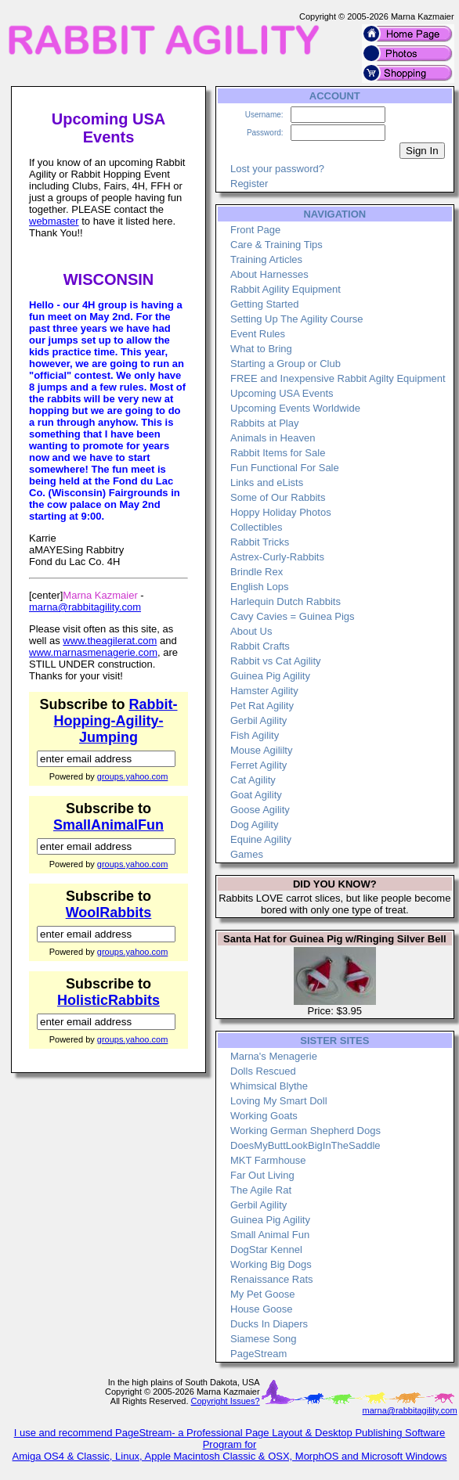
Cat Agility (253, 780)
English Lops (259, 586)
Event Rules (257, 334)
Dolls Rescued (263, 1071)
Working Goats (264, 1116)
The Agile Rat (260, 1190)
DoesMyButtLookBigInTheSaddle (305, 1145)
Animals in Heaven (272, 438)
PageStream (258, 1353)
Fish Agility (254, 735)
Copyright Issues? (225, 1401)
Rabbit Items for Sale (277, 453)
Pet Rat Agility (262, 705)
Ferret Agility (258, 765)
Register (249, 183)
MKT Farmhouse (268, 1160)
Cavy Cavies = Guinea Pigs (292, 616)
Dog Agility (254, 824)
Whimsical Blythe (269, 1086)
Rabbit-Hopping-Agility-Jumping (116, 721)
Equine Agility (260, 839)
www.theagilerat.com (110, 640)
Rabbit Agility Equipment (285, 289)
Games (246, 854)
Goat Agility (256, 795)
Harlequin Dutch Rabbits (285, 601)
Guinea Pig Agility (270, 676)
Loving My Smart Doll (278, 1101)
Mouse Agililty (261, 750)
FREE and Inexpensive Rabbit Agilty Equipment (338, 378)
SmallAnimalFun (108, 825)
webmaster (54, 221)
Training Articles (266, 259)
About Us (251, 631)
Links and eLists (266, 482)
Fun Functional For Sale (284, 468)
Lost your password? (277, 169)
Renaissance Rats (271, 1279)
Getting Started (264, 304)
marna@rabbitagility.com (85, 607)
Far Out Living (262, 1175)
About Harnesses (269, 274)
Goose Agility (260, 810)
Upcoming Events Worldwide (295, 408)
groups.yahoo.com (132, 776)
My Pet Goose (262, 1294)
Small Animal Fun (269, 1235)
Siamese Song (263, 1339)
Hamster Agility (264, 691)
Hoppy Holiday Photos (280, 512)
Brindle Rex (256, 572)
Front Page (255, 230)
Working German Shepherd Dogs (305, 1130)
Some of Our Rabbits (277, 497)
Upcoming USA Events (282, 393)
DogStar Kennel (266, 1249)
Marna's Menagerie (273, 1056)
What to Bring (261, 349)
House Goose (261, 1309)
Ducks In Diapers (269, 1324)
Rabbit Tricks (259, 542)
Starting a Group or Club (285, 363)
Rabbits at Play (264, 423)
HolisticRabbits (108, 1000)
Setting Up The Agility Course (296, 319)
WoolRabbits (109, 912)
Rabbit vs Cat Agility (275, 661)
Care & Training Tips (276, 244)
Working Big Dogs (271, 1264)
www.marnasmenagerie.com (93, 652)
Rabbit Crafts (260, 646)
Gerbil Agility (258, 720)
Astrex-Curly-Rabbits (277, 557)
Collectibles (256, 527)
